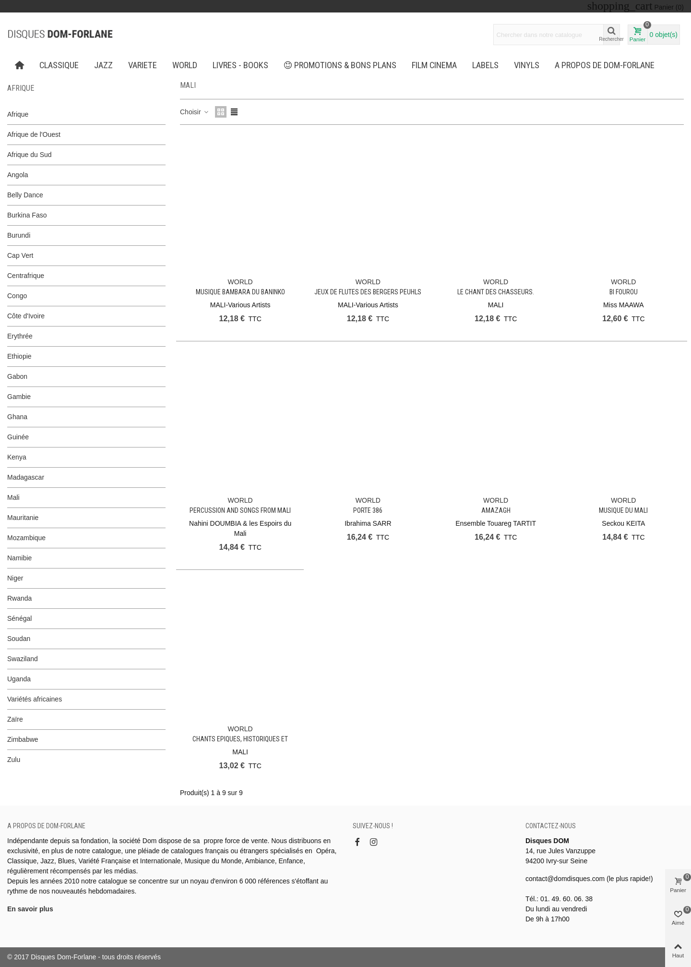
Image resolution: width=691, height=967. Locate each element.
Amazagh (496, 510)
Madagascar (25, 477)
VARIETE (142, 65)
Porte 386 (367, 510)
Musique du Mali (623, 510)
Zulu (13, 759)
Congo (17, 296)
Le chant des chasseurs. (495, 292)
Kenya (16, 457)
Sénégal (19, 618)
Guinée (18, 437)
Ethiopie (19, 356)
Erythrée (20, 336)
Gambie (19, 396)
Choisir (194, 112)
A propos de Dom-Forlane (605, 65)
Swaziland (22, 659)
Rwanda (19, 598)
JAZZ (103, 65)
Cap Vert (20, 255)
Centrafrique (25, 275)
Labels (485, 65)
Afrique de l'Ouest (33, 134)
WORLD (184, 65)
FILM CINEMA (434, 65)
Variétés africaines (34, 699)
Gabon (17, 376)
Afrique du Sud (29, 154)
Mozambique (26, 538)
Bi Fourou (623, 292)
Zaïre (15, 719)
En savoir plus (30, 909)
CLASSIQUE (59, 65)
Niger (15, 578)
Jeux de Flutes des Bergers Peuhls (367, 292)
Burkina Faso (27, 215)
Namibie (19, 558)
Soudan (18, 638)
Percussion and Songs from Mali (240, 510)
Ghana (17, 417)
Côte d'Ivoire (26, 316)
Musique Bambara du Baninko (240, 292)
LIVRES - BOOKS (240, 65)
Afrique (20, 88)
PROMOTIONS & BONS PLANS (340, 65)
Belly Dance (25, 195)
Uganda (19, 679)
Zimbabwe (22, 739)
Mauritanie (22, 517)
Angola (17, 175)
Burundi (18, 235)
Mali (13, 497)
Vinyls (526, 65)
